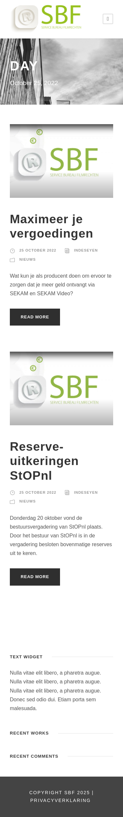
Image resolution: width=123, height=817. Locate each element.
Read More (35, 316)
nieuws (27, 259)
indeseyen (86, 250)
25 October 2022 (37, 250)
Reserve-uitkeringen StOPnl (44, 461)
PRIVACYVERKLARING (61, 800)
